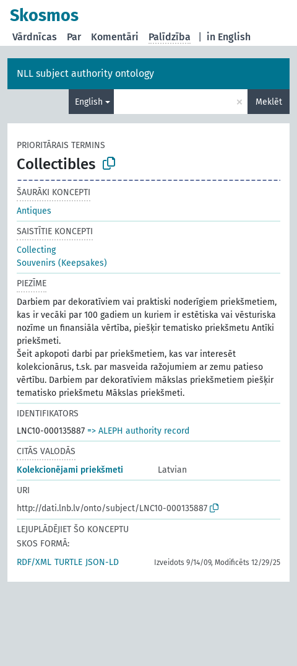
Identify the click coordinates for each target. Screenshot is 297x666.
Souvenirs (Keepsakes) (62, 263)
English (89, 102)
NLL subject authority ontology (85, 73)
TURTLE (68, 562)
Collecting (36, 250)
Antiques (34, 211)
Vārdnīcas (34, 37)
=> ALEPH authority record (138, 431)
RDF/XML (34, 562)
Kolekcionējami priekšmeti (70, 470)
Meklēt (269, 102)
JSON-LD (102, 562)
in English (229, 37)
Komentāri (115, 37)
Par (74, 37)
